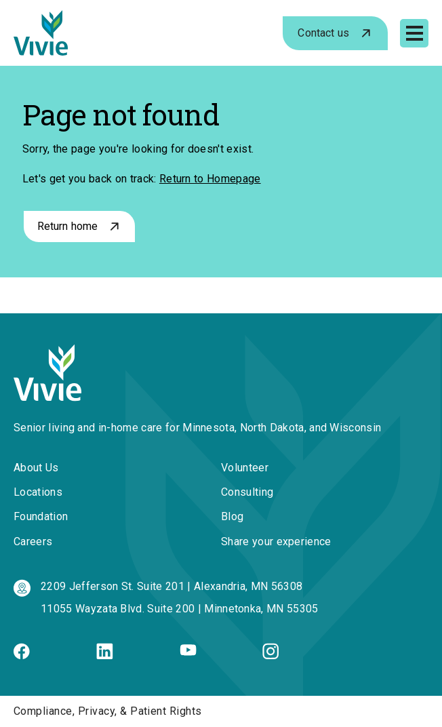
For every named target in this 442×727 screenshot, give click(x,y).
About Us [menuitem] (36, 467)
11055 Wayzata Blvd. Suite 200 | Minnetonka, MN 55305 (180, 608)
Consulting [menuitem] (247, 492)
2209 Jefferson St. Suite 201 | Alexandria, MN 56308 (171, 586)
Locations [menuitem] (38, 492)
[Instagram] (270, 655)
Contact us (323, 32)
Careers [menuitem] (33, 541)
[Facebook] (22, 655)
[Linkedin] (104, 655)
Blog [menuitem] (232, 516)
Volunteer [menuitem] (244, 467)
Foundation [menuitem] (41, 516)
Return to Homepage (210, 178)
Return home (67, 226)
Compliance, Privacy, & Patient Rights (108, 711)
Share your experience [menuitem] (276, 541)
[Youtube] (188, 652)
